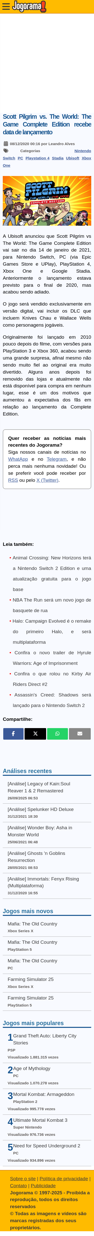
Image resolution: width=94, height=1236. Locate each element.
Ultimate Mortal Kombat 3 (40, 1120)
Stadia (57, 158)
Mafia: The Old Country (32, 923)
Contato (18, 1185)
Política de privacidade (64, 1178)
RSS (13, 480)
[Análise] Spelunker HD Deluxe (40, 809)
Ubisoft (72, 158)
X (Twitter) (47, 480)
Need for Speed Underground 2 (46, 1145)
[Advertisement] (47, 63)
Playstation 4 (37, 158)
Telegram (57, 459)
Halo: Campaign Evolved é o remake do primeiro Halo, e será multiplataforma (52, 631)
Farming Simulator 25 (30, 979)
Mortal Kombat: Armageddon (43, 1094)
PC (20, 158)
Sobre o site (23, 1178)
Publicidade (43, 1185)
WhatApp (18, 459)
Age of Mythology (31, 1068)
